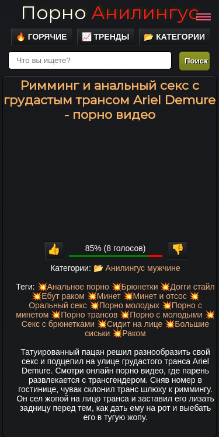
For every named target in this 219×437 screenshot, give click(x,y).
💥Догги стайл (187, 286)
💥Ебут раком (58, 296)
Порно (109, 12)
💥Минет (104, 296)
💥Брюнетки (135, 286)
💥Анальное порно (73, 286)
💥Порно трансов (84, 314)
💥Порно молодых (124, 305)
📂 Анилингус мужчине (136, 268)
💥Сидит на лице (129, 324)
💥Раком (128, 333)
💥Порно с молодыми (161, 314)
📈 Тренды (106, 36)
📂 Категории (174, 36)
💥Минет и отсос (155, 296)
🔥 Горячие (41, 36)
